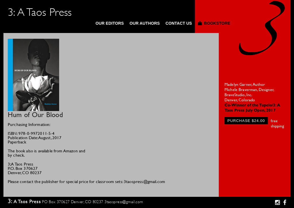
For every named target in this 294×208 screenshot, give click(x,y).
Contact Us (178, 23)
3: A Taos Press (40, 12)
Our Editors (110, 23)
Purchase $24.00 (246, 120)
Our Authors (144, 23)
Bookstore (217, 23)
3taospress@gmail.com (124, 201)
